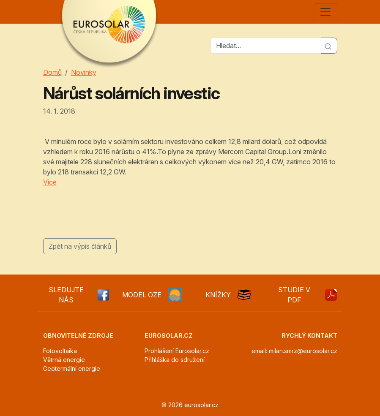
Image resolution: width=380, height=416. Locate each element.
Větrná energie (64, 359)
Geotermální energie (71, 368)
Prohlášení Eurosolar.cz (177, 350)
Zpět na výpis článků (80, 246)
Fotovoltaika (60, 350)
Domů (52, 72)
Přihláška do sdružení (175, 359)
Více (50, 182)
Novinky (83, 72)
